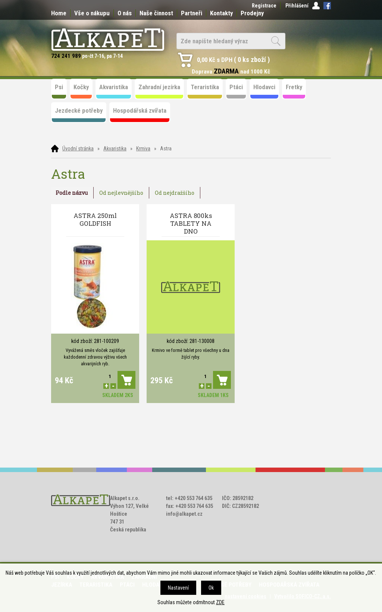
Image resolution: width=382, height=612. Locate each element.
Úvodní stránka (78, 149)
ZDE (220, 602)
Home (58, 13)
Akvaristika (114, 149)
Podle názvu (72, 192)
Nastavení (178, 588)
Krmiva (143, 149)
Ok (211, 588)
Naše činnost (156, 13)
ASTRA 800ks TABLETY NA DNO (191, 223)
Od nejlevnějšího (121, 192)
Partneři (191, 13)
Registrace (264, 6)
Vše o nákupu (92, 13)
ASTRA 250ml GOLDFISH (95, 219)
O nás (125, 13)
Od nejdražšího (174, 192)
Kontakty (221, 13)
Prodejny (252, 13)
